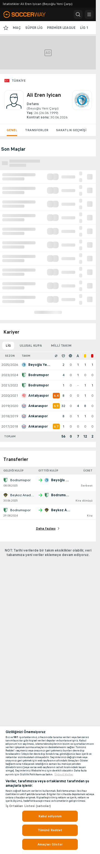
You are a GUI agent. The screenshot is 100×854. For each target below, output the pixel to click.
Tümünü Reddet (50, 830)
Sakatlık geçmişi (71, 130)
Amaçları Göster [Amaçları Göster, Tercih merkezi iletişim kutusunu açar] (50, 844)
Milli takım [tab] (61, 345)
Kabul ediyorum (50, 816)
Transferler (36, 130)
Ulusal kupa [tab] (31, 345)
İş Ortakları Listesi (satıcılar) (28, 806)
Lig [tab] (8, 345)
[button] (78, 14)
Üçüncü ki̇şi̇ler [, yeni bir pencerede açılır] (63, 774)
